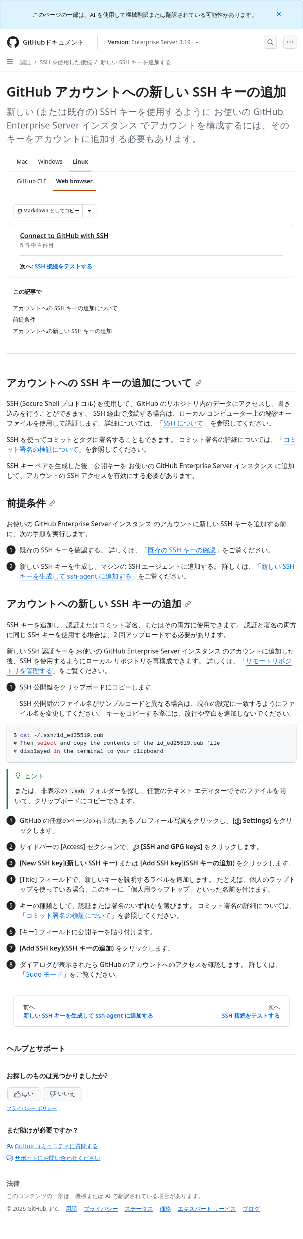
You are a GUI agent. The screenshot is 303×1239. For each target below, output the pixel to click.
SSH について (183, 423)
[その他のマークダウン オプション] (89, 210)
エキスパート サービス (207, 1208)
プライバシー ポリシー (32, 1108)
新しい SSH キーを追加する (135, 62)
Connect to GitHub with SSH (64, 235)
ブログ (251, 1208)
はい (24, 1093)
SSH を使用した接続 (65, 62)
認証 (25, 62)
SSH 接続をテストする (64, 266)
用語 (71, 1208)
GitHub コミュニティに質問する (52, 1146)
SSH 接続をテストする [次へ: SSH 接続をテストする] (251, 1015)
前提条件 (31, 502)
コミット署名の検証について (68, 915)
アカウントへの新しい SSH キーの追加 (99, 603)
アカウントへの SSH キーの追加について (104, 382)
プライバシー (101, 1208)
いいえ (62, 1093)
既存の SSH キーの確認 (182, 549)
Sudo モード (44, 974)
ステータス (139, 1208)
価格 (165, 1208)
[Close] (279, 13)
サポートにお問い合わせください (53, 1158)
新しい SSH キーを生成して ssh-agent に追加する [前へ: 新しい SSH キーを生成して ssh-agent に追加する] (88, 1015)
